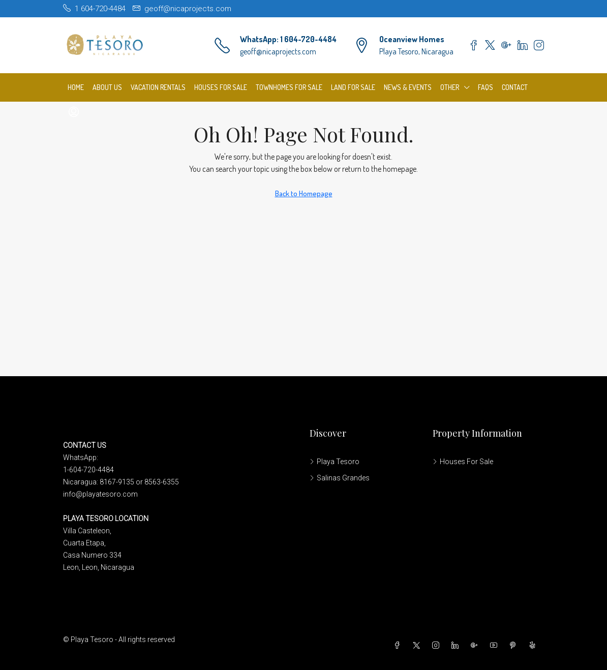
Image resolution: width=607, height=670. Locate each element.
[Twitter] (418, 646)
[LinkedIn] (457, 646)
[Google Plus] (476, 646)
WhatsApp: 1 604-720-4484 (288, 39)
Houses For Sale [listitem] (463, 462)
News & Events (408, 87)
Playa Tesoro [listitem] (334, 462)
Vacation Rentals (158, 87)
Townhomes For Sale (289, 87)
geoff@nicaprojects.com (278, 51)
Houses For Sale (220, 87)
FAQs (485, 87)
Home (76, 87)
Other (449, 87)
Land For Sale (353, 87)
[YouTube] (495, 646)
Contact (515, 87)
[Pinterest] (515, 646)
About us (107, 87)
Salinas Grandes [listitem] (340, 478)
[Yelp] (534, 646)
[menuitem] (73, 112)
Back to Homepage (303, 193)
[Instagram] (437, 646)
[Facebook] (399, 646)
